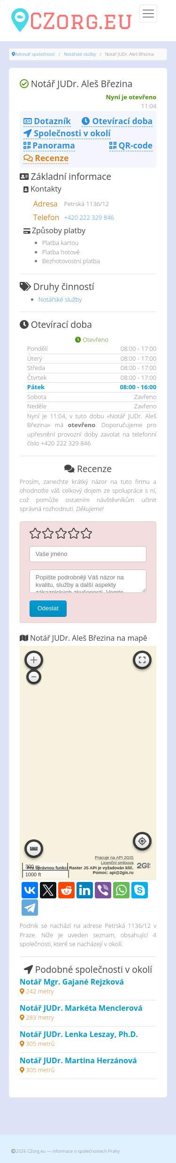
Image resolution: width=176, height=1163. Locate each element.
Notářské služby (80, 54)
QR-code (131, 145)
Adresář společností (35, 54)
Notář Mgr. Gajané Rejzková (72, 982)
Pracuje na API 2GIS (114, 857)
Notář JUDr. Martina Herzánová (78, 1060)
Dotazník (47, 120)
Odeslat (48, 608)
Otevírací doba (117, 120)
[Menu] (148, 13)
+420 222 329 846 (89, 217)
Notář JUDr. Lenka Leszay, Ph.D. (79, 1034)
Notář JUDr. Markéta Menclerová (81, 1008)
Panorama (49, 145)
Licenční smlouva (117, 862)
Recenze (46, 157)
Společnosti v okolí (67, 133)
